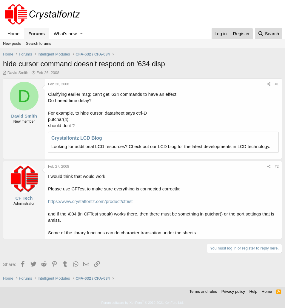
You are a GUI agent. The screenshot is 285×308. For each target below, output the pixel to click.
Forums (36, 33)
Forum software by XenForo (142, 302)
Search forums (38, 43)
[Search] (268, 33)
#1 (277, 84)
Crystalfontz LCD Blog (76, 138)
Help (253, 291)
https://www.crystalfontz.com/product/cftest (90, 201)
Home (13, 33)
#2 (277, 166)
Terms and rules (203, 291)
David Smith (17, 72)
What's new (65, 33)
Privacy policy (233, 291)
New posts (12, 43)
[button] (81, 33)
